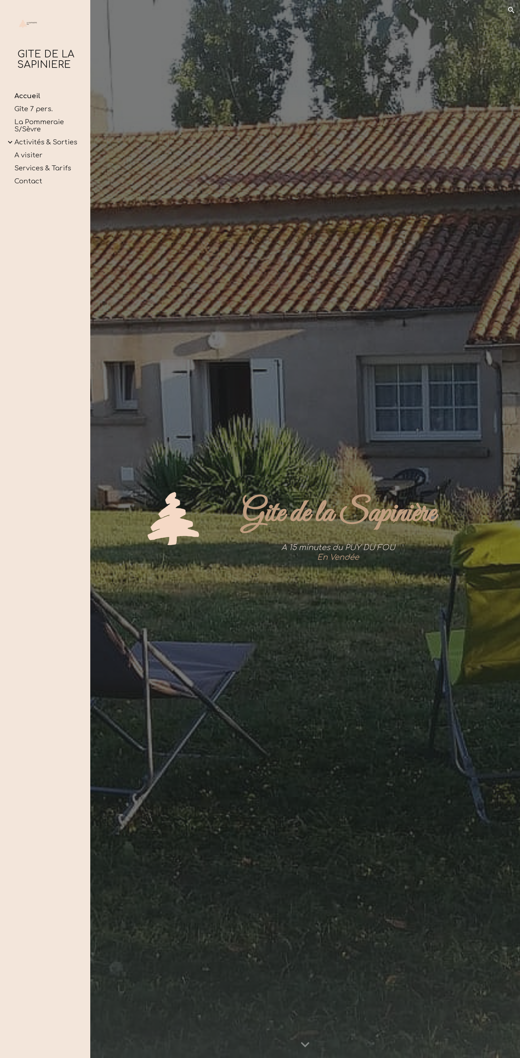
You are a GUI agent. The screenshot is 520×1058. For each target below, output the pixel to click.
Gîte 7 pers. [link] (33, 109)
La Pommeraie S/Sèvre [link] (39, 125)
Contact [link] (28, 181)
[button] (511, 10)
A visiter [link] (28, 155)
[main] (338, 514)
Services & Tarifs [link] (42, 168)
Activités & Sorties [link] (45, 142)
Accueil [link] (27, 96)
